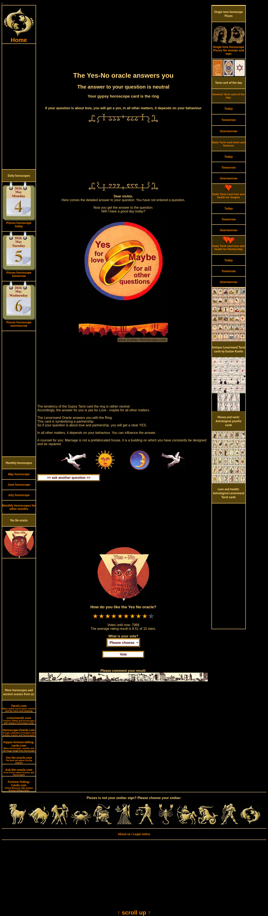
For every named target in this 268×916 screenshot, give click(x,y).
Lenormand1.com (19, 720)
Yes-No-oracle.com (18, 760)
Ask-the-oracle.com (18, 772)
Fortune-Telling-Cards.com (19, 785)
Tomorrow (229, 120)
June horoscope (19, 484)
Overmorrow (228, 131)
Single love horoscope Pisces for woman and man (228, 49)
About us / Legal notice (134, 834)
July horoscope (19, 495)
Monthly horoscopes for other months (18, 507)
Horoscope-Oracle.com (19, 732)
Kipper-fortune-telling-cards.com (19, 746)
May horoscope (19, 474)
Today (228, 108)
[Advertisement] (19, 106)
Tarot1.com (18, 708)
